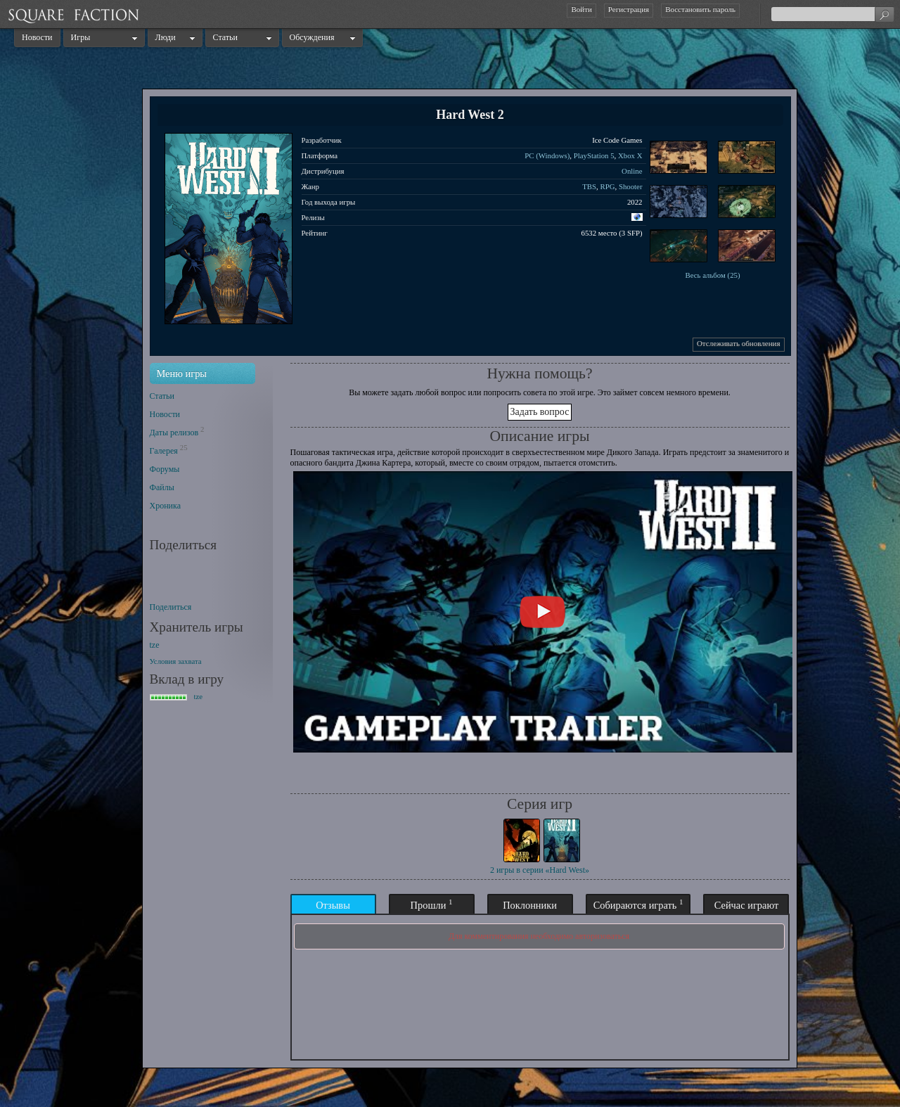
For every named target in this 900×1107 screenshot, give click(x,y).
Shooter (631, 186)
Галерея (164, 451)
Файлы (162, 487)
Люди (165, 37)
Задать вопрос (540, 412)
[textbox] (832, 14)
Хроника (165, 506)
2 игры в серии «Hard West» (539, 870)
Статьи (225, 37)
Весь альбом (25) (712, 275)
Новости (37, 37)
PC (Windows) (547, 155)
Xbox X (630, 155)
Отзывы (333, 905)
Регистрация (628, 9)
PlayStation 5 (594, 155)
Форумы (165, 469)
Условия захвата (176, 661)
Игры (81, 37)
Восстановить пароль (700, 9)
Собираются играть (638, 904)
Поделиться (171, 607)
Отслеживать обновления (738, 343)
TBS (589, 186)
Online (632, 171)
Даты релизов (174, 432)
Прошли (432, 904)
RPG (607, 186)
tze (155, 645)
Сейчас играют (746, 905)
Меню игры (182, 373)
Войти (581, 9)
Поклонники (530, 905)
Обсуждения (312, 37)
